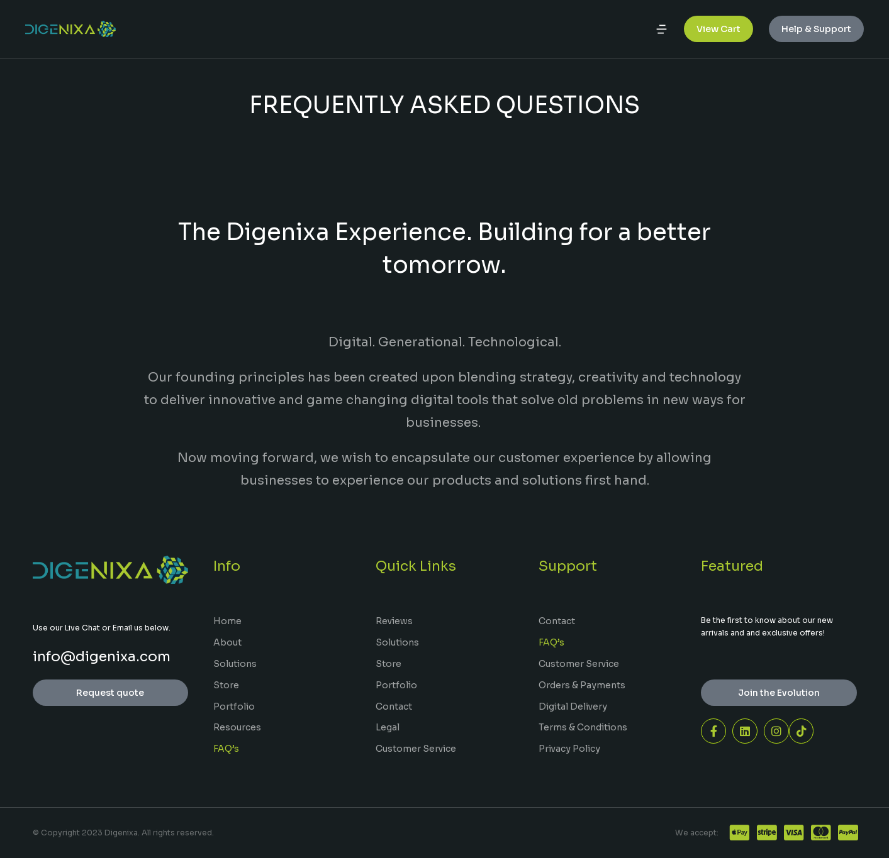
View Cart (718, 31)
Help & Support (816, 31)
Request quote (110, 692)
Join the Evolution (779, 692)
